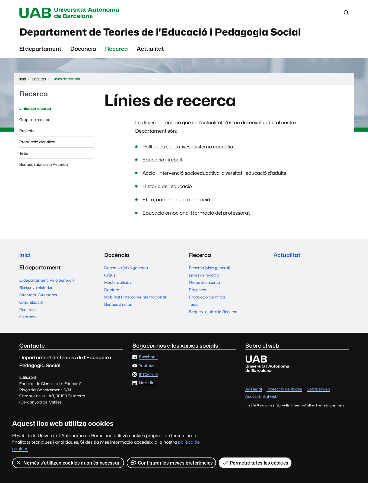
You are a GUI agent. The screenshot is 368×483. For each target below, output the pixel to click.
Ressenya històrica (36, 287)
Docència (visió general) (126, 267)
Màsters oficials (118, 282)
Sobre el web (318, 389)
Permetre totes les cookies (255, 462)
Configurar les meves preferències (171, 462)
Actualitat (150, 49)
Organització (31, 302)
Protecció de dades (284, 389)
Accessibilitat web (261, 396)
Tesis (23, 153)
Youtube (146, 365)
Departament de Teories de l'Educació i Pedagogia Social (162, 32)
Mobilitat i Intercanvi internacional (135, 297)
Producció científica (37, 142)
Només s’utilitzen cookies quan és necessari (68, 462)
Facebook (148, 357)
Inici (24, 255)
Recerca (116, 49)
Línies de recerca (35, 108)
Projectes (27, 131)
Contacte (28, 317)
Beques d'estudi (118, 304)
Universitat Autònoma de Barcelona (70, 13)
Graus (109, 275)
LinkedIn (146, 383)
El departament (40, 49)
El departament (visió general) (46, 280)
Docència (83, 49)
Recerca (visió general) (209, 267)
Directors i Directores (38, 295)
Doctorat (112, 289)
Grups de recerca (34, 119)
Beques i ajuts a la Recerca (43, 164)
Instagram (148, 374)
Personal (27, 309)
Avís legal (253, 389)
